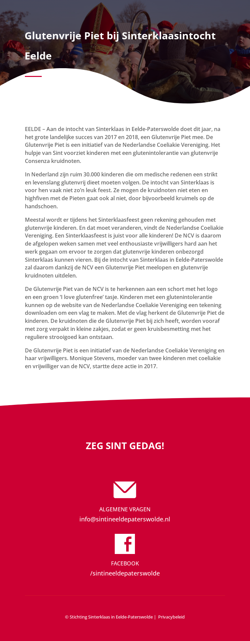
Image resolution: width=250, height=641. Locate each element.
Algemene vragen (124, 509)
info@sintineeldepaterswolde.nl (124, 519)
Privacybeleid (171, 617)
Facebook (125, 563)
